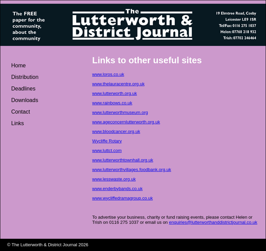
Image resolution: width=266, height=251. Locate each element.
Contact (20, 112)
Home (18, 65)
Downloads (24, 100)
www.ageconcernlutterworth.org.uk (126, 121)
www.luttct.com (107, 150)
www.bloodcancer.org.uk (116, 131)
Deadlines (23, 88)
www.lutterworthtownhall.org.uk (122, 160)
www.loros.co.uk (108, 74)
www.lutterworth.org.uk (114, 93)
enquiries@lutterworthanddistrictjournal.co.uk (213, 222)
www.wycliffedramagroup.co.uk (122, 198)
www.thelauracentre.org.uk (118, 83)
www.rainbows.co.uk (112, 102)
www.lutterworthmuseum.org (120, 112)
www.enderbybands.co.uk (117, 188)
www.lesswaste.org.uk (114, 179)
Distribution (24, 77)
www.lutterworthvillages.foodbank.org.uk (131, 169)
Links (17, 123)
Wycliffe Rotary (107, 141)
